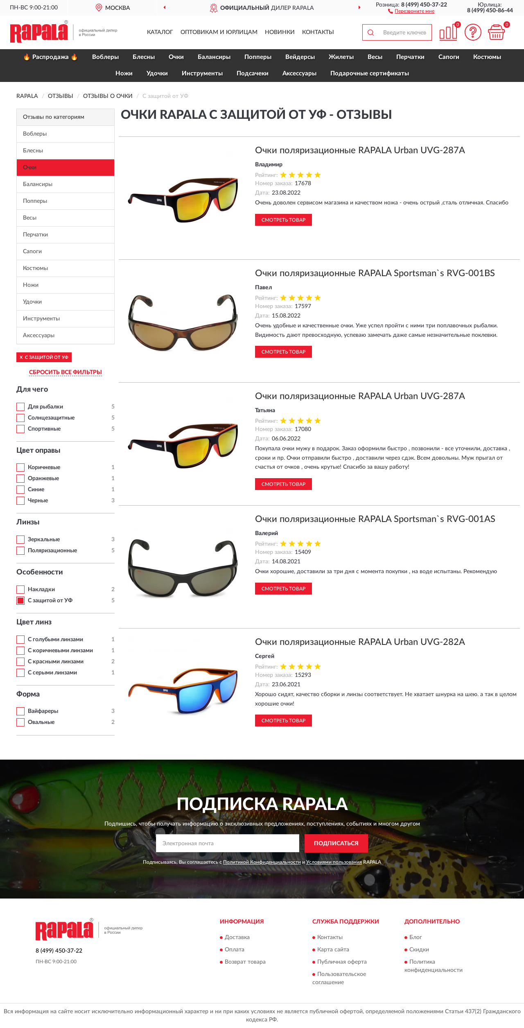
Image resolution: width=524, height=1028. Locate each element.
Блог (415, 938)
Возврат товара (245, 962)
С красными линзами (56, 662)
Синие (36, 489)
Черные (38, 501)
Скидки (419, 950)
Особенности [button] (39, 572)
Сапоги (448, 57)
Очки (176, 57)
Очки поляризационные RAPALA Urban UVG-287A (360, 150)
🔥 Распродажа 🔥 (50, 57)
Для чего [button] (32, 389)
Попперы (257, 57)
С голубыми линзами (55, 639)
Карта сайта (333, 950)
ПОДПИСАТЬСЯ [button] (336, 843)
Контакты (318, 32)
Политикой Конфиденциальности (262, 862)
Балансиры (214, 57)
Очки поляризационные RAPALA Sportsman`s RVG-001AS (375, 519)
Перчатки (410, 57)
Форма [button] (28, 694)
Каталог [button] (160, 32)
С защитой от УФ (50, 601)
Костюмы (487, 57)
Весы (375, 57)
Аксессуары (299, 73)
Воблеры (105, 57)
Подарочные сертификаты (369, 73)
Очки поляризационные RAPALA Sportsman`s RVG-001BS (375, 273)
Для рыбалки (45, 407)
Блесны (144, 57)
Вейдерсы (300, 57)
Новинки (280, 32)
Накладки (41, 589)
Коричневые (44, 467)
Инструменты (202, 73)
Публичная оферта (342, 962)
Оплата (234, 950)
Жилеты (341, 57)
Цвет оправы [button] (38, 450)
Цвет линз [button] (34, 622)
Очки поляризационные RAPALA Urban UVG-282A (360, 642)
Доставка (237, 938)
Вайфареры (43, 711)
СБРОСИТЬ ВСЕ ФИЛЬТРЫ (65, 372)
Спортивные (44, 429)
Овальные (41, 722)
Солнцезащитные (51, 418)
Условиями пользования (334, 862)
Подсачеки (253, 73)
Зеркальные (44, 539)
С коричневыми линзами (60, 651)
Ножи (124, 73)
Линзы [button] (28, 522)
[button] (411, 10)
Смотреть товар (283, 220)
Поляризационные (52, 551)
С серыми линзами (52, 673)
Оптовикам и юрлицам (219, 32)
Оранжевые (43, 478)
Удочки (157, 73)
